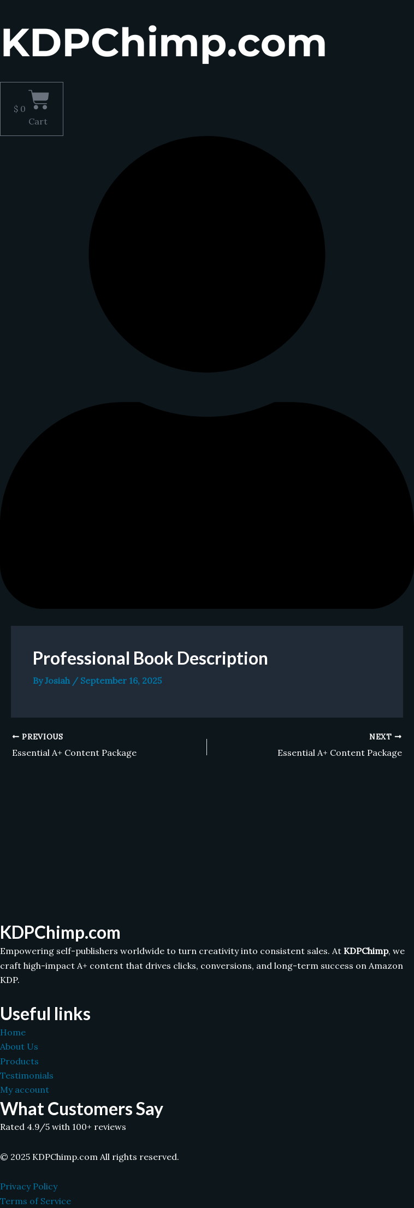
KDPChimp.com (61, 932)
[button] (207, 76)
